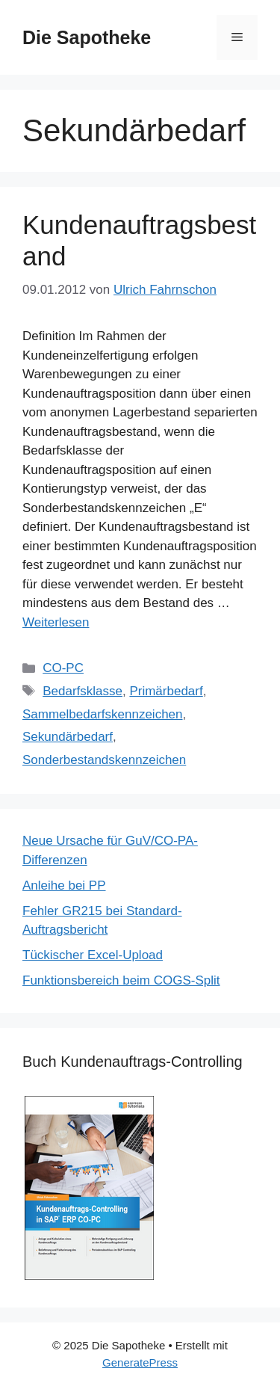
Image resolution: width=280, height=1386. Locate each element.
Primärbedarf (165, 691)
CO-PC (63, 668)
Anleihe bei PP (64, 885)
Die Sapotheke (86, 37)
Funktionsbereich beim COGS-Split (121, 980)
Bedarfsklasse (82, 691)
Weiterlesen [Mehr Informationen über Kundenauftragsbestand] (55, 622)
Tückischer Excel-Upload (92, 955)
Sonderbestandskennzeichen (104, 760)
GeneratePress (140, 1362)
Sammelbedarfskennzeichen (102, 714)
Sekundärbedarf (67, 737)
